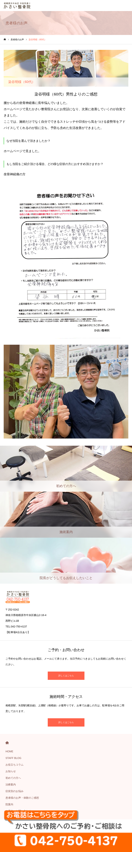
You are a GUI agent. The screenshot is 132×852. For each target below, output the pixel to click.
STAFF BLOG (13, 758)
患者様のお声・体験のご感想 (22, 797)
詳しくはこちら (66, 675)
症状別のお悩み (14, 791)
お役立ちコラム (14, 764)
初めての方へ (13, 777)
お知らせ (11, 771)
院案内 (9, 804)
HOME (7, 742)
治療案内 (11, 784)
